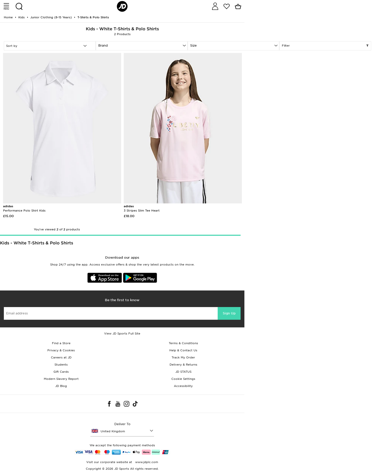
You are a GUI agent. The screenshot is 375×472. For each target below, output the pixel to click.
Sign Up (229, 313)
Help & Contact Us (183, 350)
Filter (325, 45)
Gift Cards (61, 371)
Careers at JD (61, 357)
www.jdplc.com (146, 462)
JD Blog (61, 386)
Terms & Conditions (183, 343)
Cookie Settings (183, 379)
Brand (103, 45)
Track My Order (183, 357)
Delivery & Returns (183, 364)
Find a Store (61, 343)
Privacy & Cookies (61, 350)
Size (193, 45)
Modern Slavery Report (61, 379)
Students (61, 364)
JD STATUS (183, 371)
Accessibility (183, 386)
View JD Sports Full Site (122, 333)
